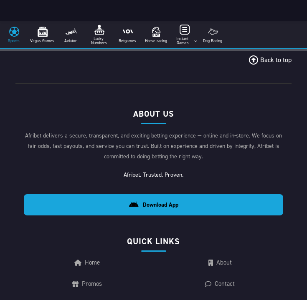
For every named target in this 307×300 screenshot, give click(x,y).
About (220, 262)
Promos (86, 283)
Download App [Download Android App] (153, 205)
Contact (220, 283)
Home (86, 262)
